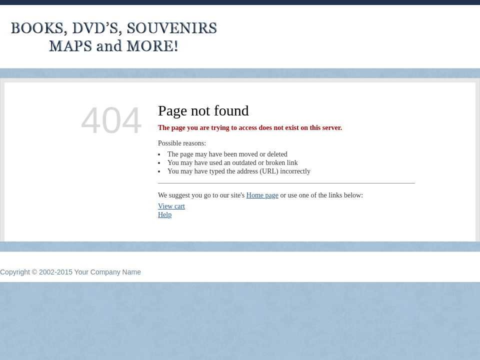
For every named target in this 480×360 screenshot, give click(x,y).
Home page (262, 195)
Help (165, 214)
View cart (171, 206)
